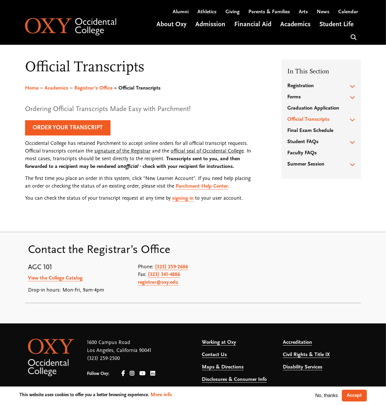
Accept (354, 395)
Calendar (348, 12)
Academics (56, 88)
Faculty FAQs (302, 153)
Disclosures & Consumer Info (234, 379)
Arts (303, 12)
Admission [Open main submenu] (210, 24)
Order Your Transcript (68, 128)
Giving (232, 12)
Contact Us (214, 355)
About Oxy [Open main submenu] (171, 24)
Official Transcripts (308, 119)
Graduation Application (313, 108)
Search (353, 37)
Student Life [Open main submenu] (336, 24)
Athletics (207, 12)
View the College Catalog (55, 278)
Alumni (181, 12)
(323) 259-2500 (103, 358)
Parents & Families (269, 12)
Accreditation (297, 342)
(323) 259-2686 (171, 267)
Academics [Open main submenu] (295, 24)
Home (32, 88)
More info (161, 395)
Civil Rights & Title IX (306, 355)
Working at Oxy (219, 342)
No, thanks (326, 395)
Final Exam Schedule (310, 130)
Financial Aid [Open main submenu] (252, 24)
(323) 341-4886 (164, 274)
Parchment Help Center (202, 186)
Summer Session (305, 164)
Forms (294, 97)
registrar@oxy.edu (158, 282)
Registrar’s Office (93, 88)
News (323, 12)
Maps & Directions (223, 367)
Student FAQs (303, 142)
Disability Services (302, 367)
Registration (300, 86)
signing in (183, 198)
